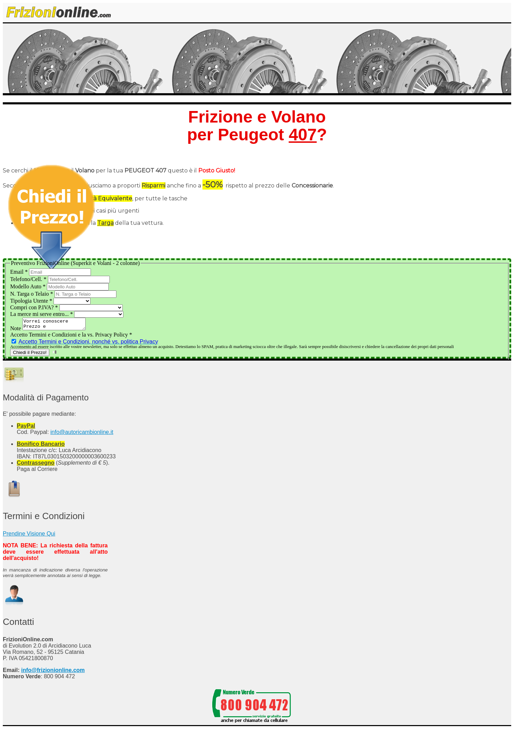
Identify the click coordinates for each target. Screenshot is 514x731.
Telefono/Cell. (29, 279)
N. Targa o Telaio (32, 294)
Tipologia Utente (31, 301)
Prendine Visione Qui (29, 536)
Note (16, 330)
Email (19, 272)
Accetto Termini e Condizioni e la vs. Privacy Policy (71, 337)
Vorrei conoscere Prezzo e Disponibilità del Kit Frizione (57, 325)
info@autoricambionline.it (81, 434)
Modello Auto (28, 286)
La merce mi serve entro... (42, 314)
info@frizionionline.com (53, 672)
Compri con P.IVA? (34, 307)
